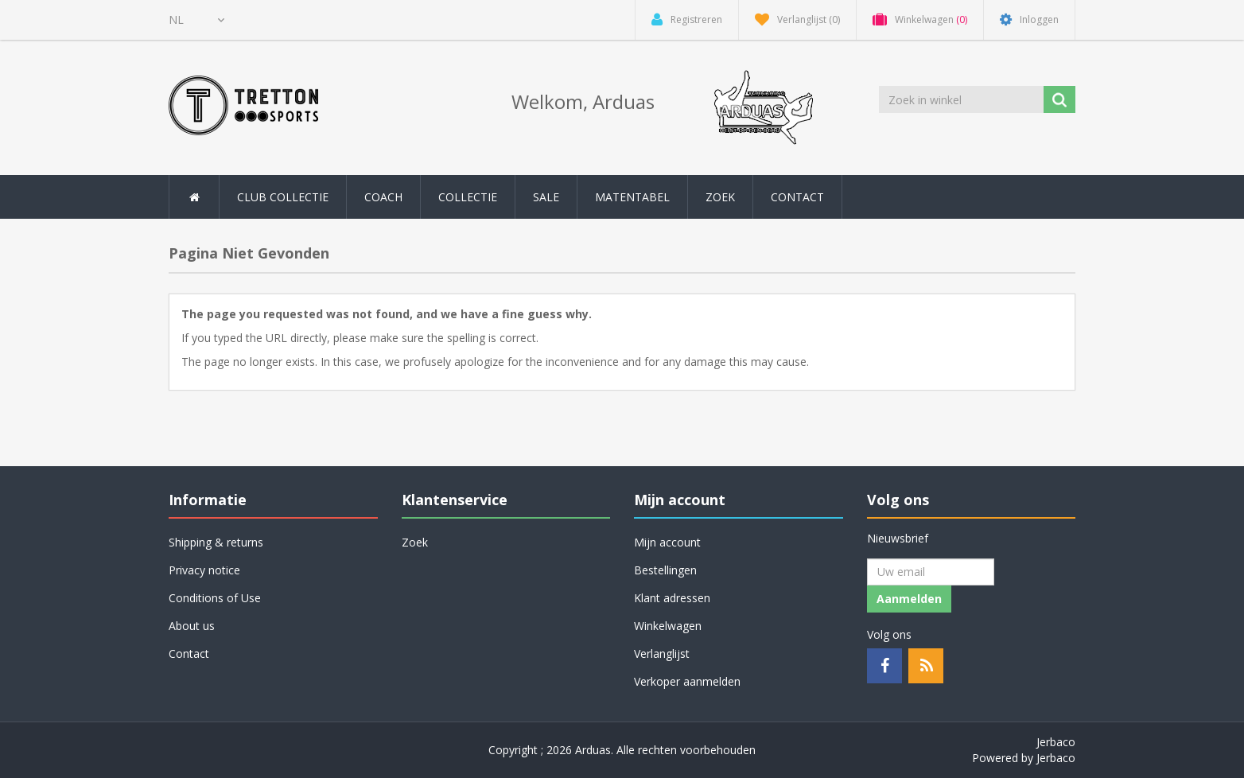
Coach (383, 196)
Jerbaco (1055, 741)
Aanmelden (909, 598)
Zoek (720, 196)
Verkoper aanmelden (687, 681)
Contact (797, 196)
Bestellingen (665, 570)
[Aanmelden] (930, 571)
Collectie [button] (467, 196)
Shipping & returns (216, 542)
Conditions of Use (215, 597)
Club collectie (282, 196)
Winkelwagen (668, 625)
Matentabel (632, 196)
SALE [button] (546, 196)
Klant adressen (672, 597)
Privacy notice (204, 570)
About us (192, 625)
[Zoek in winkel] (962, 99)
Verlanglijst (662, 653)
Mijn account (667, 542)
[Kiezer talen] (196, 20)
